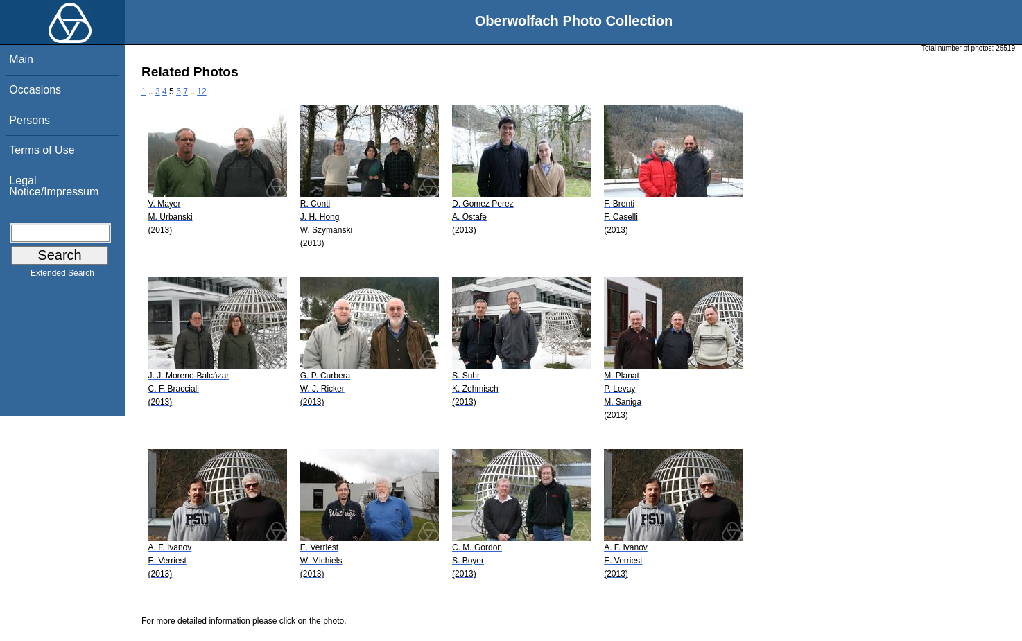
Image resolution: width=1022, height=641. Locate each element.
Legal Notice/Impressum (53, 186)
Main (21, 59)
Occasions (35, 90)
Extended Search (62, 276)
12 (201, 91)
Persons (29, 120)
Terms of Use (41, 150)
